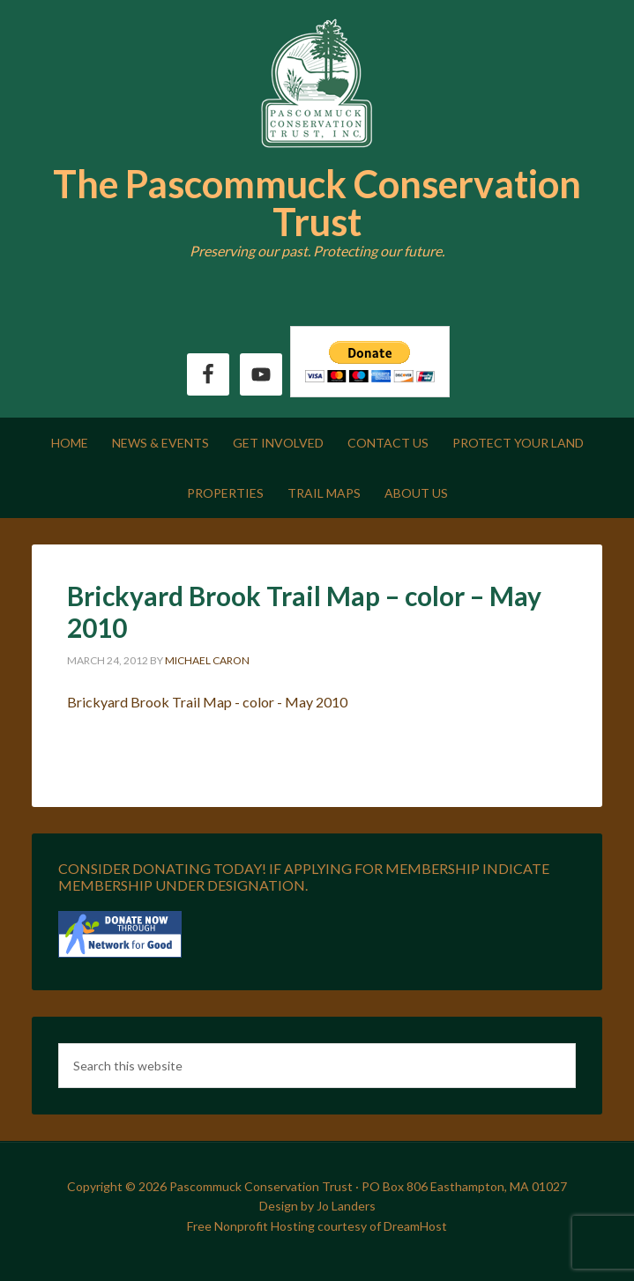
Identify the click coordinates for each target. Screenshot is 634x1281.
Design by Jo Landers (317, 1205)
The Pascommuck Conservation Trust (317, 202)
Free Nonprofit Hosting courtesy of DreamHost (317, 1225)
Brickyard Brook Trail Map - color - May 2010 (207, 701)
